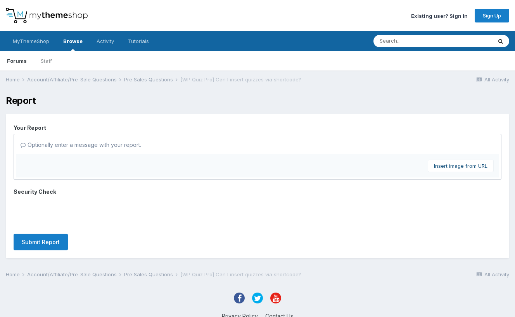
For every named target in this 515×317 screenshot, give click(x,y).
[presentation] (72, 213)
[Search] (417, 41)
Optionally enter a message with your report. (81, 144)
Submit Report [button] (41, 242)
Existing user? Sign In (439, 15)
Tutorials (138, 41)
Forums (17, 61)
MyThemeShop (31, 41)
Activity (105, 41)
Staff (46, 61)
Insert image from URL (460, 166)
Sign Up (492, 15)
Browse (73, 44)
